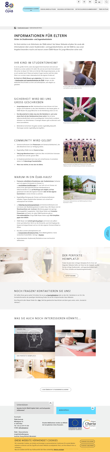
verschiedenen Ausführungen (27, 186)
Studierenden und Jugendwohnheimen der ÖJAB (30, 81)
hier (39, 301)
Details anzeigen (59, 449)
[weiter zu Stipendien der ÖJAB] (75, 344)
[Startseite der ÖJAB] (15, 29)
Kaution (41, 236)
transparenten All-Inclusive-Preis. (28, 234)
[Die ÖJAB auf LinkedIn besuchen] (90, 2)
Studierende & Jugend (23, 29)
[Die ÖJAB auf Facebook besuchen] (79, 2)
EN (99, 2)
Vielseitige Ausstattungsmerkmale (28, 206)
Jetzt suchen (70, 277)
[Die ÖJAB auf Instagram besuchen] (84, 2)
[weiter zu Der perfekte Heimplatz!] (35, 366)
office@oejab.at (23, 429)
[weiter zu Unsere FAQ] (35, 340)
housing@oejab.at (52, 296)
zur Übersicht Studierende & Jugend (55, 390)
